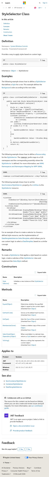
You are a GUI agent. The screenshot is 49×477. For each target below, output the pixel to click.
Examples (6, 26)
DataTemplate (28, 241)
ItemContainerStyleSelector (12, 185)
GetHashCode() (8, 313)
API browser (18, 8)
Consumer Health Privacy (19, 471)
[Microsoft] (24, 3)
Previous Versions (18, 468)
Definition (6, 23)
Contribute (37, 468)
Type (28, 319)
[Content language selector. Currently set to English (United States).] (11, 457)
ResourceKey (41, 154)
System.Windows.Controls (19, 46)
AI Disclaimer (6, 468)
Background (6, 87)
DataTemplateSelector (14, 387)
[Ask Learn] (35, 7)
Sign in (45, 3)
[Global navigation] (2, 3)
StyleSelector (41, 81)
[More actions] (45, 7)
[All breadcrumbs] (3, 7)
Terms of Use (35, 471)
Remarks (6, 29)
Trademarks (5, 474)
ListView (36, 185)
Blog (28, 468)
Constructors (7, 32)
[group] (24, 123)
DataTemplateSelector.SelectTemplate (15, 238)
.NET (9, 8)
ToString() (6, 340)
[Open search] (40, 3)
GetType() (6, 319)
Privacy (4, 471)
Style (14, 84)
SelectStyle (17, 261)
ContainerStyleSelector (14, 384)
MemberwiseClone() (9, 325)
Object (13, 70)
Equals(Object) (7, 304)
